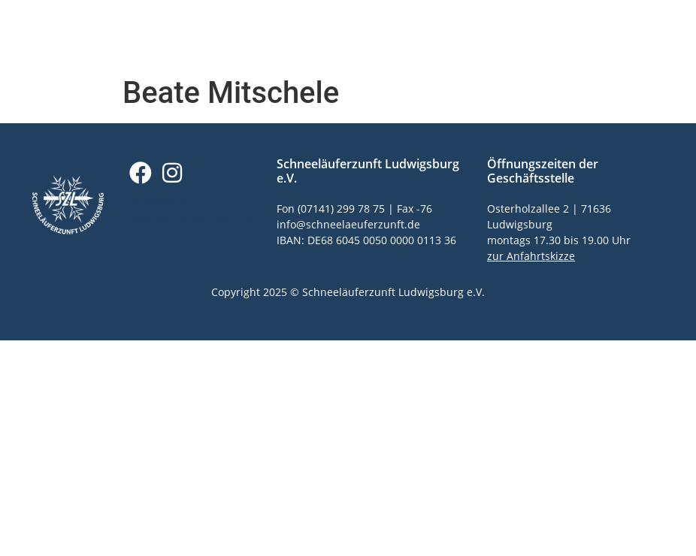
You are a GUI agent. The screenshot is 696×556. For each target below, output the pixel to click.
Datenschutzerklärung (189, 218)
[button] (674, 34)
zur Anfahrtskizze (531, 256)
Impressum (157, 200)
